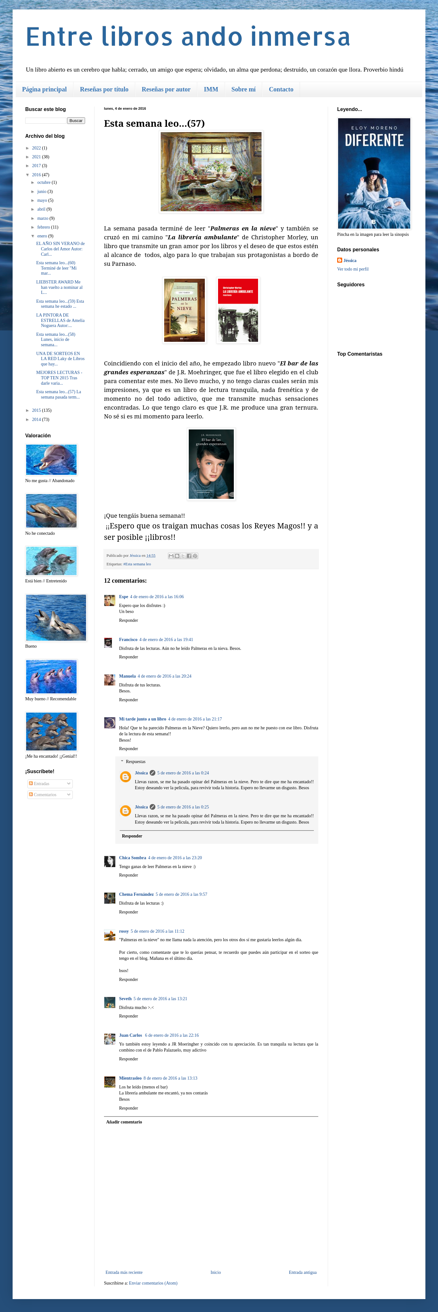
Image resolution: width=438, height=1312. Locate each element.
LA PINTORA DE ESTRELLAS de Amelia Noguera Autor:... (60, 320)
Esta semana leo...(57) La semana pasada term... (58, 394)
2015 (37, 410)
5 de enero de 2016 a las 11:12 (157, 931)
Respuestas (135, 761)
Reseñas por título (104, 89)
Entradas (39, 783)
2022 (37, 148)
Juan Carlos (131, 1035)
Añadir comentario (124, 1122)
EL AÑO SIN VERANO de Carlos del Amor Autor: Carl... (60, 249)
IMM (211, 89)
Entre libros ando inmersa (188, 36)
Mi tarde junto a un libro (142, 719)
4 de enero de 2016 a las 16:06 (157, 596)
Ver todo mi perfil (353, 269)
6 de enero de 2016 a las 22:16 (172, 1035)
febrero (44, 227)
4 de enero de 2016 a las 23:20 (175, 857)
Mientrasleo (130, 1078)
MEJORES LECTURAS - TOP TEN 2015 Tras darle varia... (59, 378)
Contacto (281, 89)
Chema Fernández (136, 894)
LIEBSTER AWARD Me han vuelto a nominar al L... (59, 287)
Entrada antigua (303, 1272)
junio (42, 191)
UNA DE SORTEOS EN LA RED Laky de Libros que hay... (60, 359)
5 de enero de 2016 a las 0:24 (183, 773)
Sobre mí (244, 89)
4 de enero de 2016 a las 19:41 (166, 639)
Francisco (128, 639)
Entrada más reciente (124, 1272)
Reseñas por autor (166, 89)
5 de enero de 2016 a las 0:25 (183, 807)
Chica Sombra (132, 857)
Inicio (215, 1272)
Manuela (127, 676)
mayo (42, 200)
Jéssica (141, 773)
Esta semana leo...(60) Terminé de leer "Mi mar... (56, 268)
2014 (37, 419)
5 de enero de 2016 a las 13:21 (160, 998)
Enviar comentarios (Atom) (153, 1283)
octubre (44, 182)
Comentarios (42, 794)
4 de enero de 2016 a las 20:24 (165, 676)
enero (42, 236)
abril (41, 209)
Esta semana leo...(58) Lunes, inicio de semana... (55, 339)
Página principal (44, 89)
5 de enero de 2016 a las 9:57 (181, 894)
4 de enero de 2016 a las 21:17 (195, 719)
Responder (128, 620)
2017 (37, 165)
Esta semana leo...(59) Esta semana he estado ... (60, 304)
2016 (37, 174)
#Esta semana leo (137, 564)
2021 (37, 157)
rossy (124, 931)
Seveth (125, 998)
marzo (43, 218)
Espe (123, 596)
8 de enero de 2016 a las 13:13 (171, 1078)
